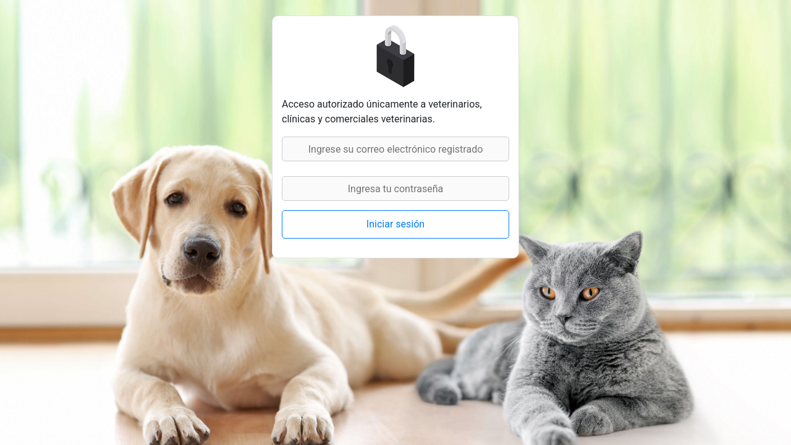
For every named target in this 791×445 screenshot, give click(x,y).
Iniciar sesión (395, 224)
